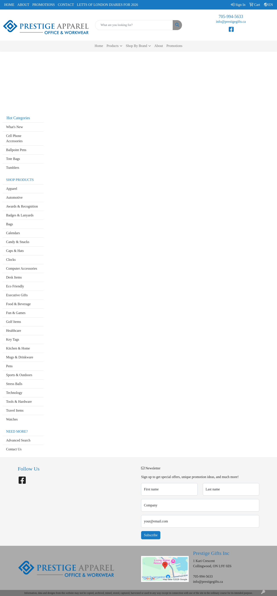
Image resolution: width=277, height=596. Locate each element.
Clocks (11, 259)
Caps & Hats (15, 251)
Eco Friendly (15, 286)
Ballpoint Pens (16, 150)
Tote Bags (13, 159)
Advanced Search (18, 440)
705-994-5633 (231, 16)
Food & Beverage (18, 304)
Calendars (13, 233)
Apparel (11, 188)
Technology (14, 393)
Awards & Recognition (22, 206)
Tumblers (12, 167)
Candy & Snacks (17, 242)
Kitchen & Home (18, 348)
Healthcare (13, 330)
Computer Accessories (21, 268)
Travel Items (15, 410)
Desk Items (14, 277)
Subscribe (151, 535)
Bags (9, 224)
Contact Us (14, 449)
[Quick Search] (134, 25)
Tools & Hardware (19, 401)
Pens (9, 366)
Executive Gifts (17, 295)
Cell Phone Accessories (14, 138)
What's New (14, 127)
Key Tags (12, 339)
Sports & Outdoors (19, 375)
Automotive (14, 197)
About (23, 4)
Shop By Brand (136, 46)
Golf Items (13, 322)
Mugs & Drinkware (19, 357)
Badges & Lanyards (20, 215)
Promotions (43, 4)
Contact (66, 4)
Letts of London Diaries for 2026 (107, 4)
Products (112, 46)
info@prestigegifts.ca (231, 21)
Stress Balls (14, 384)
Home (9, 4)
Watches (12, 419)
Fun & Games (16, 313)
